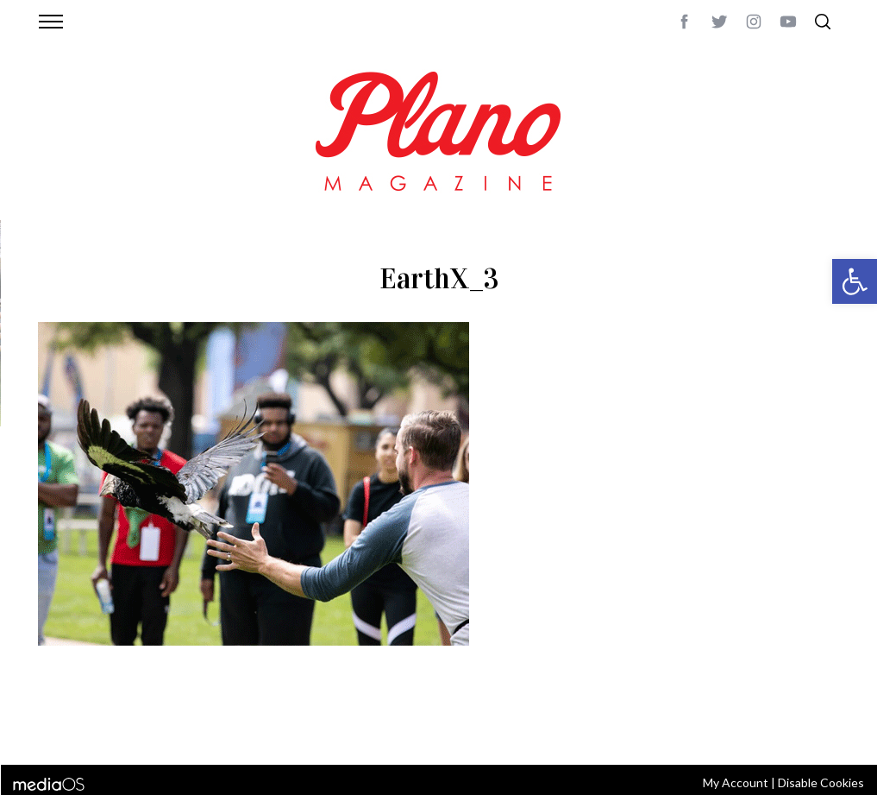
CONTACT (107, 728)
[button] (854, 281)
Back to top (792, 728)
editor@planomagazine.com (555, 728)
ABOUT (56, 728)
